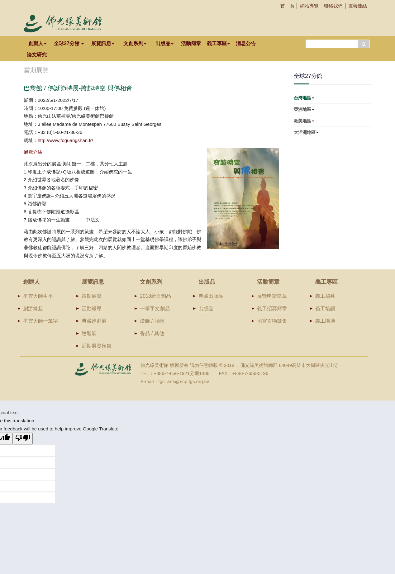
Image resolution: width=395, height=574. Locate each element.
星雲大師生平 (38, 296)
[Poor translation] (23, 438)
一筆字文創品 (155, 308)
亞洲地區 (304, 109)
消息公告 (246, 43)
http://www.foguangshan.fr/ (65, 140)
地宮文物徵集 (272, 321)
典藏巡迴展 (94, 321)
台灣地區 (304, 97)
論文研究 (37, 54)
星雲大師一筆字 (40, 321)
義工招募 (325, 296)
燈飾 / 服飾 (152, 321)
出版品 (205, 308)
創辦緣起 (33, 308)
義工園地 (325, 321)
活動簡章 (191, 43)
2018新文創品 (155, 296)
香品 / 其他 (152, 333)
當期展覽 (92, 296)
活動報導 (92, 308)
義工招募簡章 (272, 308)
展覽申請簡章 (272, 296)
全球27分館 (69, 43)
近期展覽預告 (97, 346)
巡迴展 (89, 333)
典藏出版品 (210, 296)
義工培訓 (325, 308)
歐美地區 (304, 120)
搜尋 (364, 44)
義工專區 (218, 43)
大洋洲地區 (306, 132)
